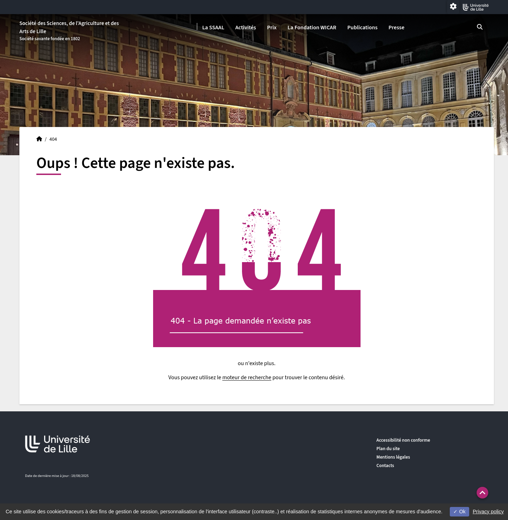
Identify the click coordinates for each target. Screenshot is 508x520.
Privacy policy (488, 511)
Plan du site (388, 448)
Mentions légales (393, 457)
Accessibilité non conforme (403, 440)
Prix (272, 27)
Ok (459, 511)
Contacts (385, 465)
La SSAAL (213, 27)
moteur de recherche (246, 377)
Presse (396, 27)
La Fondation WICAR (312, 27)
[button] (482, 492)
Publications (362, 27)
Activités (245, 27)
